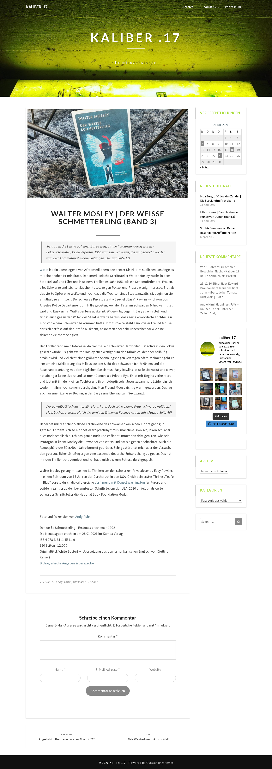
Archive (189, 7)
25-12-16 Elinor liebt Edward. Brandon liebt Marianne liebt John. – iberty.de (219, 288)
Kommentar (108, 636)
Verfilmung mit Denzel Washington (120, 482)
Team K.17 (210, 7)
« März (204, 167)
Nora (87, 230)
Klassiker (79, 582)
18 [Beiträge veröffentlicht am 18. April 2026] (232, 150)
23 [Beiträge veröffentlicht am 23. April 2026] (219, 156)
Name (60, 669)
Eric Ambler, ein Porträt (220, 276)
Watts (44, 269)
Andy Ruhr (82, 516)
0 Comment (128, 230)
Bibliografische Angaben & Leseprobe (67, 563)
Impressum (234, 7)
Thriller (93, 582)
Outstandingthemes (159, 763)
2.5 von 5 (47, 582)
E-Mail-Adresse (108, 669)
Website (155, 669)
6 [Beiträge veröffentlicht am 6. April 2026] (202, 144)
